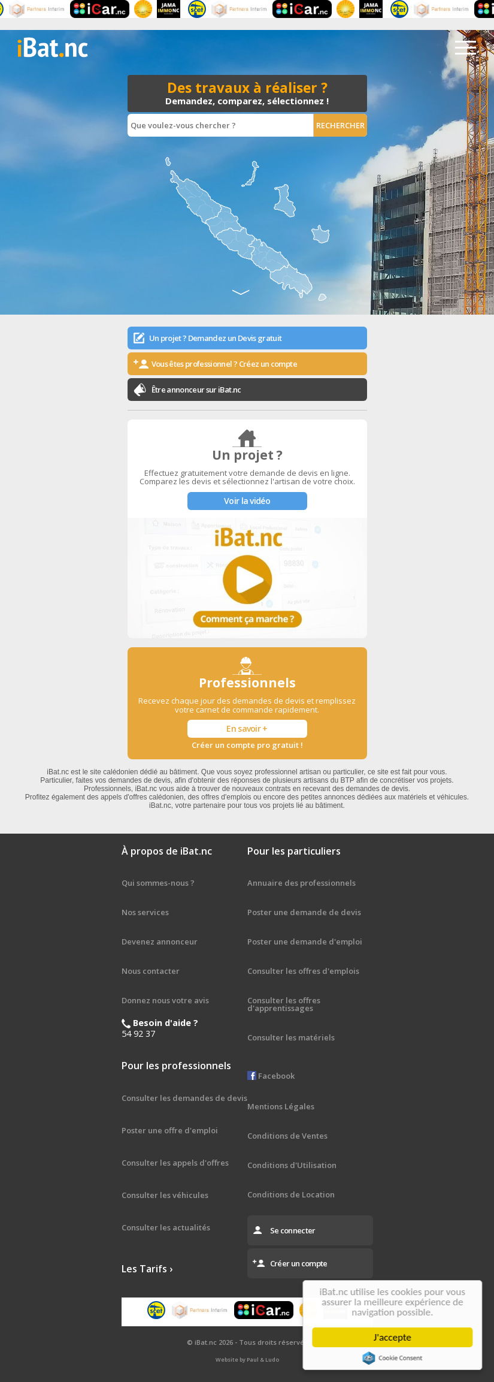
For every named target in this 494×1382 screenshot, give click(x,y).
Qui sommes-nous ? (158, 882)
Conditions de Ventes (287, 1135)
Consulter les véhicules (165, 1195)
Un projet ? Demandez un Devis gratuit (215, 338)
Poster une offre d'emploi (170, 1130)
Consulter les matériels (291, 1037)
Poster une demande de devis (304, 912)
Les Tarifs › (147, 1268)
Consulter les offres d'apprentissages (283, 1004)
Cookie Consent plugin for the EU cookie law (395, 1358)
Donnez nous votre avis (165, 1000)
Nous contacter (151, 970)
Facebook (271, 1075)
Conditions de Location (291, 1194)
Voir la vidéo (247, 500)
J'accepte (394, 1337)
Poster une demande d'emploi (304, 941)
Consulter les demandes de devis (184, 1098)
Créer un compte (299, 1263)
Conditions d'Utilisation (292, 1165)
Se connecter (293, 1230)
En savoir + (246, 728)
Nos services (145, 912)
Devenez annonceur (160, 941)
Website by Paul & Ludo (247, 1359)
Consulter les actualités (166, 1227)
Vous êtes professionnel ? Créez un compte (224, 363)
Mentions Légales (280, 1106)
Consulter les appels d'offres (175, 1162)
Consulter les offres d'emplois (303, 970)
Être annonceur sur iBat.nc (196, 389)
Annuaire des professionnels (301, 882)
